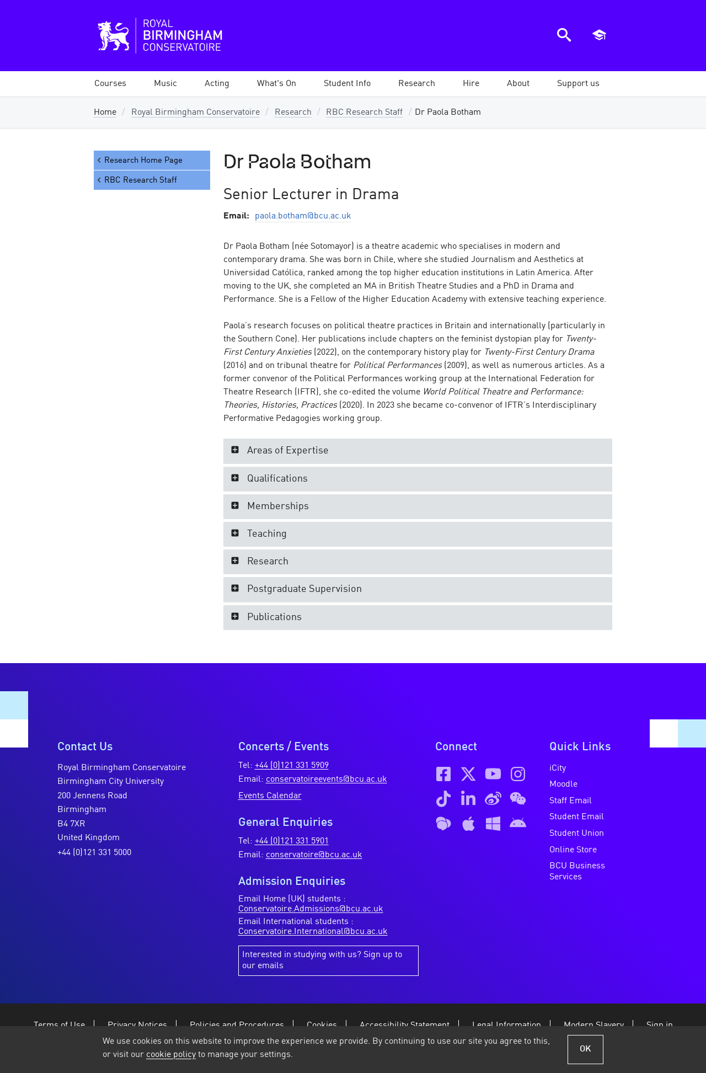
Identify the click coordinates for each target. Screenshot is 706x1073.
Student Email (576, 817)
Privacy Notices (137, 1025)
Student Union (576, 833)
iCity (557, 768)
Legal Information (506, 1025)
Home (105, 112)
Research (293, 112)
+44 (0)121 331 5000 (94, 852)
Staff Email (570, 801)
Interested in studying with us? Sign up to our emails (322, 960)
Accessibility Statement (405, 1025)
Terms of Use (59, 1025)
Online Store (573, 850)
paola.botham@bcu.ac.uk (303, 216)
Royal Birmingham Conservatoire (195, 112)
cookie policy (171, 1054)
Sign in (659, 1025)
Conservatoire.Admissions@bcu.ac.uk (310, 909)
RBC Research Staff (364, 112)
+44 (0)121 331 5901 (292, 841)
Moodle (563, 784)
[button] (165, 84)
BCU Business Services (577, 872)
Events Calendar (270, 796)
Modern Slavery (594, 1025)
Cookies (322, 1025)
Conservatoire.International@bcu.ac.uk (313, 931)
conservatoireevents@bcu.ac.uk (326, 779)
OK (585, 1049)
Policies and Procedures (237, 1025)
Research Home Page (139, 160)
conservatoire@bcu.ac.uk (314, 855)
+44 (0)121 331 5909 (292, 765)
